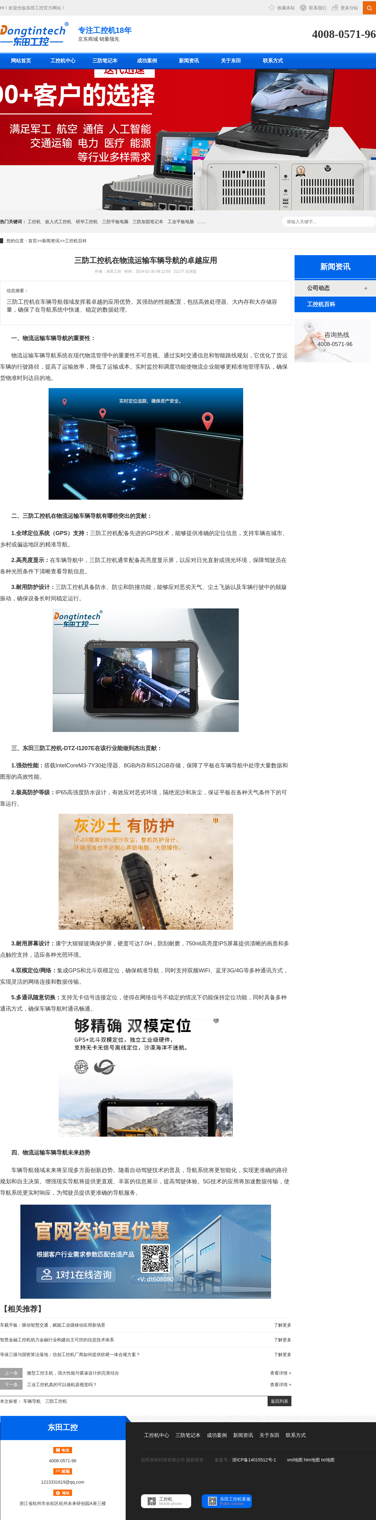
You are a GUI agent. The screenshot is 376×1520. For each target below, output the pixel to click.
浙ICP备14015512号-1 (254, 1459)
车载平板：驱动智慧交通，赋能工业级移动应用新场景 (52, 1325)
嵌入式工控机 (58, 221)
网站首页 (21, 60)
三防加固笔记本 (148, 221)
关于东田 (231, 60)
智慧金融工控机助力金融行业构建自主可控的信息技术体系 (57, 1339)
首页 (32, 240)
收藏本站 (286, 7)
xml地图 (295, 1459)
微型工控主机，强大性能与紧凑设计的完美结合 (73, 1372)
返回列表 (279, 1401)
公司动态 (318, 288)
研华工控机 (87, 221)
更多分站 (349, 7)
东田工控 (35, 7)
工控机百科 (76, 240)
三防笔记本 (105, 60)
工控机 (34, 221)
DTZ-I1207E (79, 748)
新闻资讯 (189, 60)
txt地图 (328, 1459)
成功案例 (147, 60)
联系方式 (273, 60)
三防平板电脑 (115, 221)
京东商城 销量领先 (105, 33)
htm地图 (312, 1459)
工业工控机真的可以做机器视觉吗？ (62, 1384)
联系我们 (317, 7)
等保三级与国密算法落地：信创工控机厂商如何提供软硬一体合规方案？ (70, 1354)
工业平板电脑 (181, 221)
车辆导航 (32, 1401)
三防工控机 (56, 1401)
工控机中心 (63, 60)
